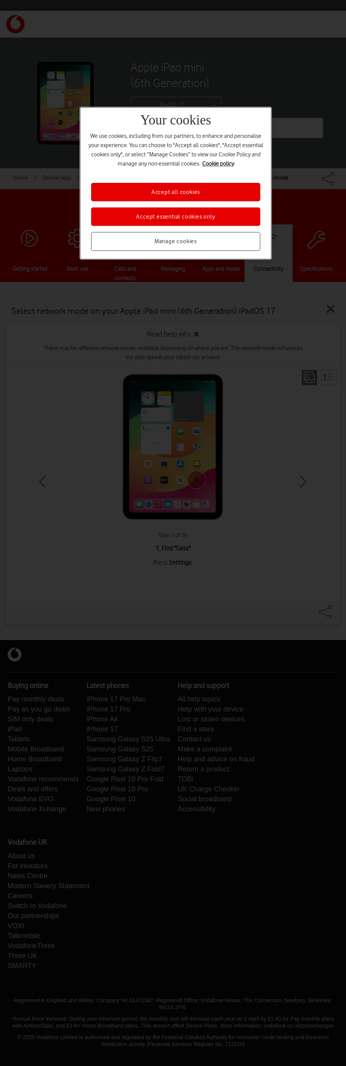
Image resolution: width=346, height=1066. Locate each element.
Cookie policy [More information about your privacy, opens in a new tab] (218, 163)
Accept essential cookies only (175, 216)
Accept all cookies (175, 192)
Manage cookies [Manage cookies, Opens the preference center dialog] (176, 241)
